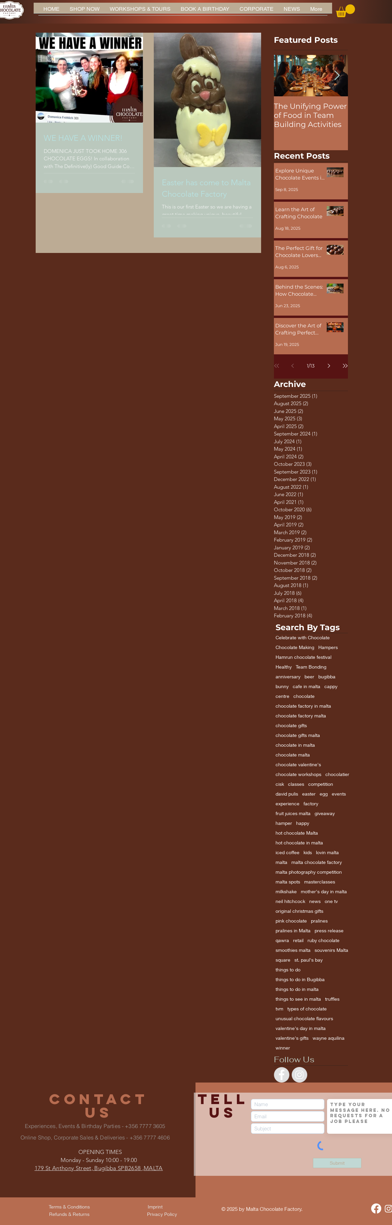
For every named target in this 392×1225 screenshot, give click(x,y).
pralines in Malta (293, 930)
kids (308, 852)
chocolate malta (293, 754)
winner (283, 1048)
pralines (319, 921)
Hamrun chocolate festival (303, 657)
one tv (331, 901)
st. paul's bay (308, 960)
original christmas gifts (299, 911)
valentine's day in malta (301, 1028)
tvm (279, 1008)
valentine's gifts (292, 1038)
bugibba (326, 676)
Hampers (328, 647)
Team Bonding (311, 667)
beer (309, 676)
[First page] (277, 366)
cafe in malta (306, 686)
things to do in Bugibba (300, 979)
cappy (330, 686)
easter (309, 794)
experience (287, 803)
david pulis (287, 794)
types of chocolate (307, 1008)
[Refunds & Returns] (69, 1214)
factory (311, 803)
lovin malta (327, 852)
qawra (282, 940)
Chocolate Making (295, 647)
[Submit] (337, 1163)
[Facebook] (376, 1208)
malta (281, 862)
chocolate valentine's (298, 764)
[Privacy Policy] (162, 1214)
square (283, 960)
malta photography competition (309, 872)
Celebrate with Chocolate (303, 637)
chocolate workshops (298, 774)
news (315, 901)
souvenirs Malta (331, 950)
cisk (280, 784)
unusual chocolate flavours (304, 1018)
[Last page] (345, 366)
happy (302, 823)
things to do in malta (297, 989)
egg (324, 794)
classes (296, 784)
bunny (282, 686)
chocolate (304, 696)
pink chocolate (291, 921)
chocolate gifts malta (298, 735)
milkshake (286, 891)
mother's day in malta (324, 891)
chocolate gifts (291, 725)
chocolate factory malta (301, 715)
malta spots (288, 881)
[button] (345, 10)
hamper (284, 823)
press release (329, 930)
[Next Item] (337, 75)
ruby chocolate (324, 940)
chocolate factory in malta (303, 706)
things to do (288, 969)
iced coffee (287, 852)
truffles (332, 999)
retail (298, 940)
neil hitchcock (290, 901)
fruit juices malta (293, 813)
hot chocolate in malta (299, 842)
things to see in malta (298, 999)
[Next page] (329, 366)
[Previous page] (293, 366)
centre (282, 696)
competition (320, 784)
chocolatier (337, 774)
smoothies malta (293, 950)
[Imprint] (155, 1207)
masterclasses (319, 881)
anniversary (288, 676)
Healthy (284, 667)
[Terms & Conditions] (69, 1207)
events (339, 794)
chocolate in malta (295, 745)
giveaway (325, 813)
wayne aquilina (329, 1038)
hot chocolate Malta (297, 833)
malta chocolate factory (316, 862)
